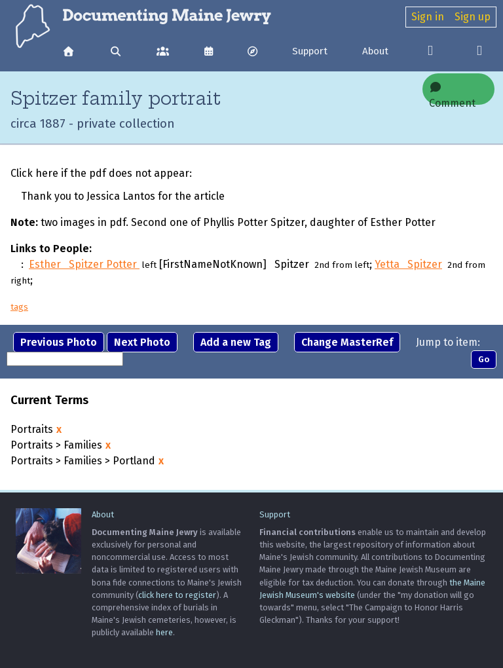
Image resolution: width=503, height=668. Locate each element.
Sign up (473, 16)
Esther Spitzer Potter (84, 264)
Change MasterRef (347, 342)
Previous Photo (58, 342)
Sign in (427, 16)
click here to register (177, 595)
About (375, 51)
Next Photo (142, 342)
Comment (452, 93)
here (164, 632)
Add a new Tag (235, 342)
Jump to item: (448, 342)
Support (309, 51)
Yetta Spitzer (408, 264)
